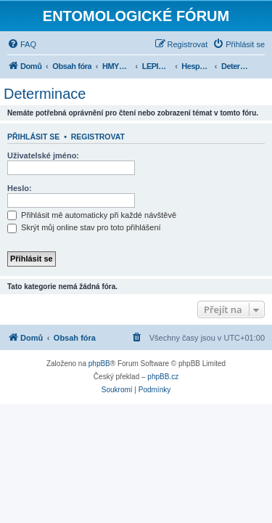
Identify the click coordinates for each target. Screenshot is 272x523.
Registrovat (98, 136)
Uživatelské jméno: (43, 155)
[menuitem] (21, 44)
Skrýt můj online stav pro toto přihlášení (84, 227)
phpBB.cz (162, 377)
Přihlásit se (33, 136)
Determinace (45, 94)
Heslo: (19, 188)
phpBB (99, 364)
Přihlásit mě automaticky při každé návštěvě (91, 215)
